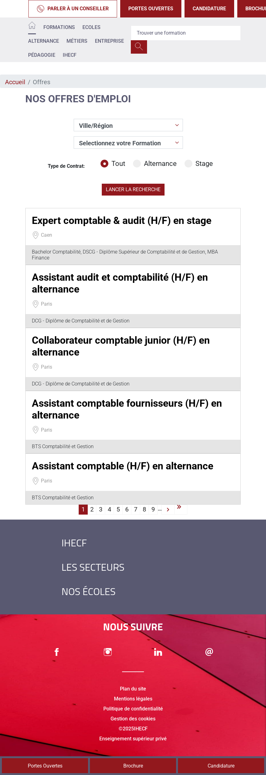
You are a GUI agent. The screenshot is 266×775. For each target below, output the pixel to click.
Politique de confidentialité (133, 709)
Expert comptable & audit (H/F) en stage (121, 220)
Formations (59, 27)
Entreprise (109, 41)
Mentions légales (133, 699)
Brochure (133, 766)
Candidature (209, 9)
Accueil (15, 82)
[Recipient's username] (185, 33)
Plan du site (133, 689)
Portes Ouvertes (150, 9)
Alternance (43, 41)
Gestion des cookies (133, 719)
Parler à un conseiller (73, 8)
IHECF (69, 55)
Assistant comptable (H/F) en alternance (122, 466)
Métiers (76, 41)
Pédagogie (41, 55)
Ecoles (91, 27)
